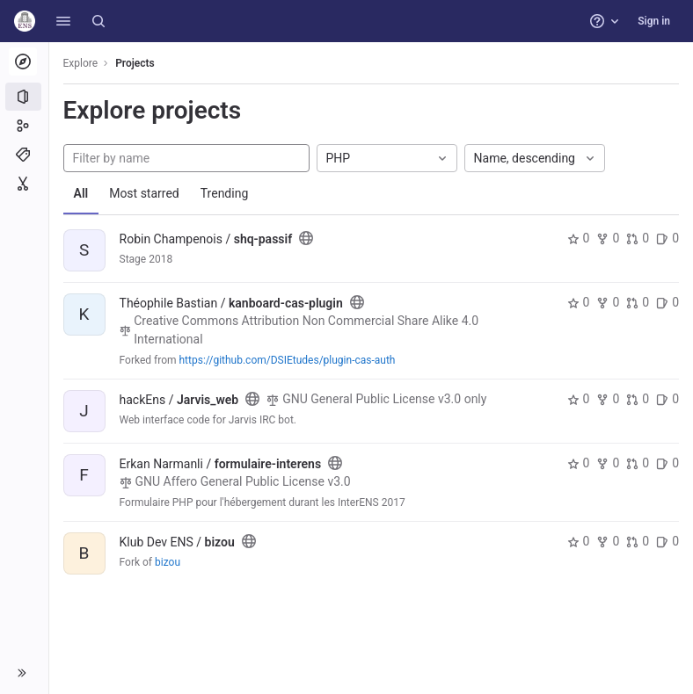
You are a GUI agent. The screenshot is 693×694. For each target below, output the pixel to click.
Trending (225, 193)
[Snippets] (24, 184)
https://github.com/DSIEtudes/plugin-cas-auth (287, 360)
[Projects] (24, 97)
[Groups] (24, 126)
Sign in (654, 21)
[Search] (98, 21)
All (81, 193)
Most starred (145, 193)
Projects (136, 63)
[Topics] (24, 155)
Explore (80, 63)
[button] (63, 21)
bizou (167, 562)
